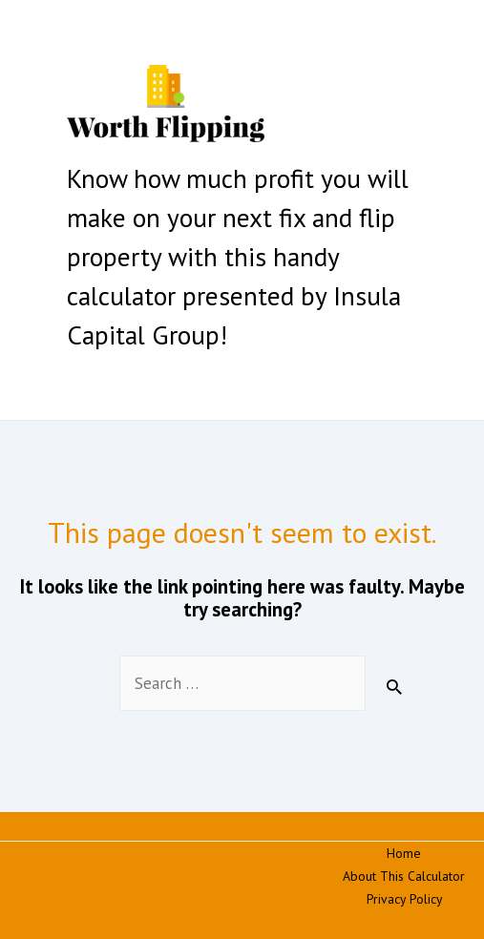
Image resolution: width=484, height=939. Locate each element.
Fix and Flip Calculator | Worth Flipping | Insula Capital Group (199, 153)
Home (404, 853)
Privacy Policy (404, 899)
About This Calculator (404, 876)
